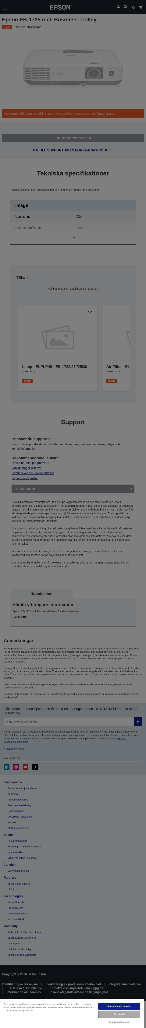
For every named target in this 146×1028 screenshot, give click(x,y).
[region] (72, 1013)
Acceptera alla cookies (119, 1006)
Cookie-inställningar (119, 1022)
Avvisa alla (119, 1014)
